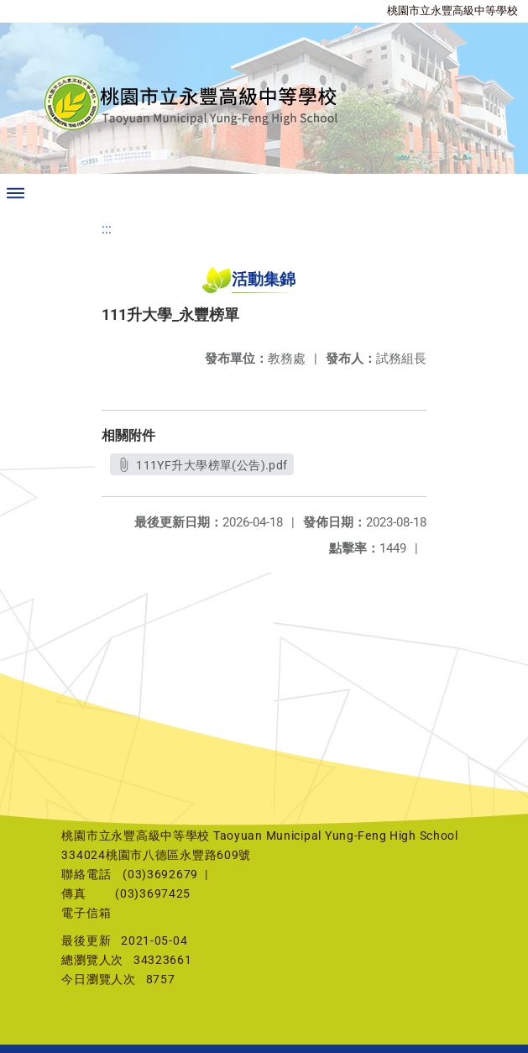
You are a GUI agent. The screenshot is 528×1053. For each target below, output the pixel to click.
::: (107, 229)
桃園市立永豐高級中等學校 (452, 10)
